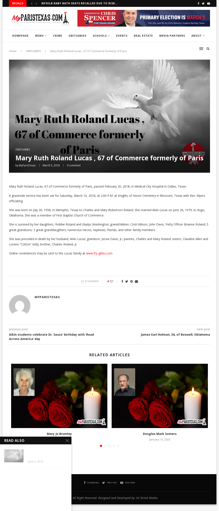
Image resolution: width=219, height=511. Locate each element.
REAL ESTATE (143, 36)
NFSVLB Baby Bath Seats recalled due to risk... (79, 3)
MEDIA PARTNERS (172, 36)
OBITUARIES (77, 36)
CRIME (57, 36)
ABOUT (196, 36)
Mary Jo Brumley (59, 434)
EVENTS (121, 36)
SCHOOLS (100, 36)
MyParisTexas (27, 165)
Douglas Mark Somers (160, 434)
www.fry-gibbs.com (99, 253)
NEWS (39, 36)
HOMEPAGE (20, 36)
